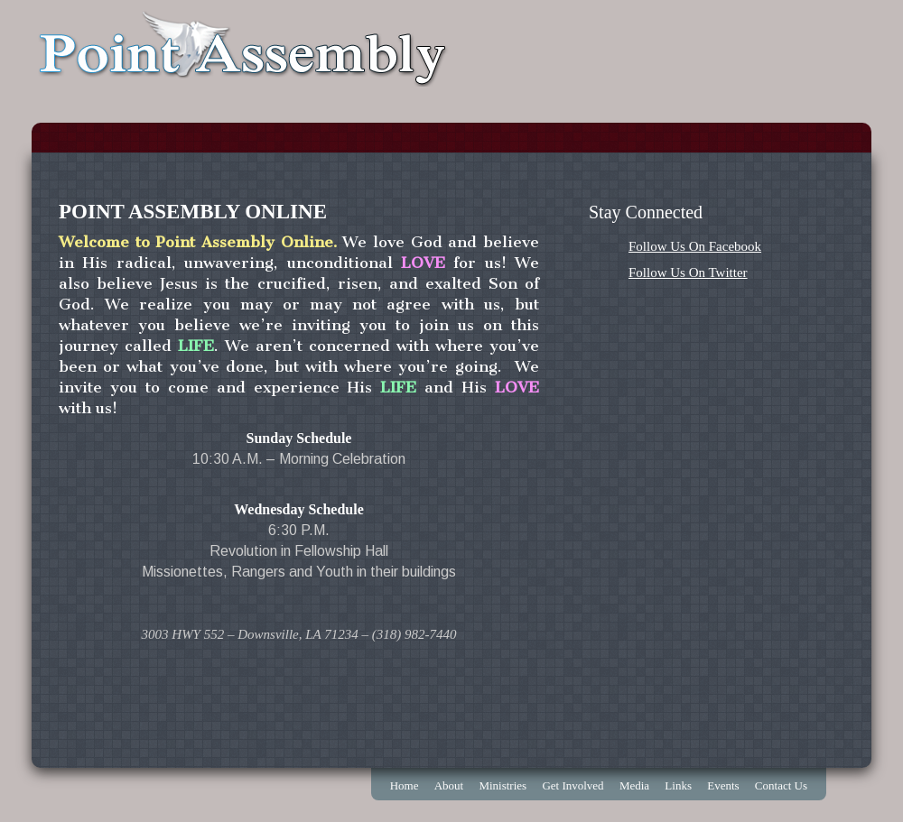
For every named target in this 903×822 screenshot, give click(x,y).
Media (634, 785)
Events (723, 785)
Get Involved (572, 785)
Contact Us (781, 785)
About (449, 785)
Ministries (502, 785)
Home (404, 785)
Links (678, 785)
